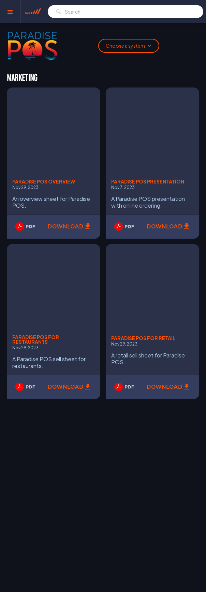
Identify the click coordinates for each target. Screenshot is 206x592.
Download (66, 226)
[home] (33, 12)
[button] (10, 11)
